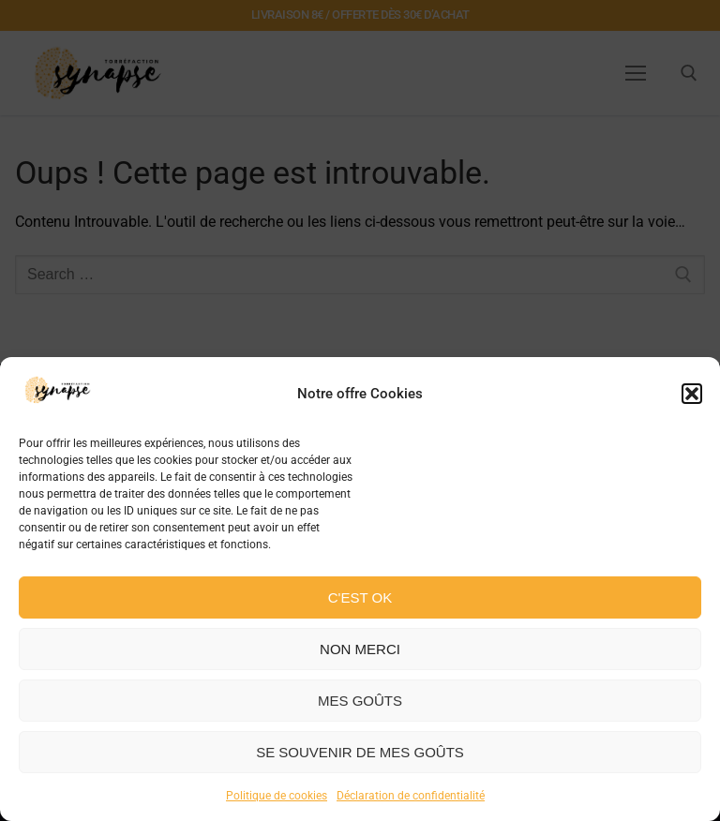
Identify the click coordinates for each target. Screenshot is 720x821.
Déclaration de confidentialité (411, 795)
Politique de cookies (276, 795)
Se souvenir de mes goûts (360, 752)
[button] (691, 393)
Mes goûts (360, 701)
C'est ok (360, 597)
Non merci (360, 649)
